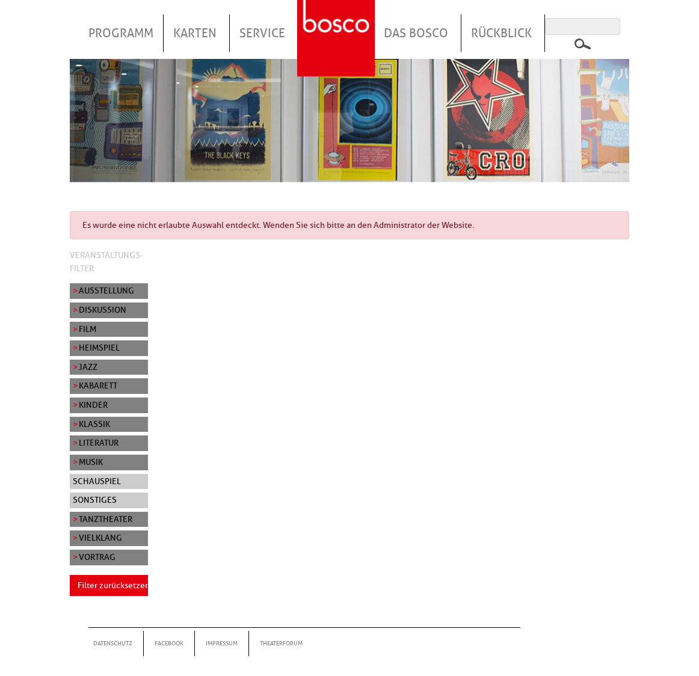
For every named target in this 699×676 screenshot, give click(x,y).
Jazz (88, 366)
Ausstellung (106, 290)
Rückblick (501, 33)
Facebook (169, 643)
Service (262, 33)
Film (87, 329)
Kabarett (98, 385)
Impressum (222, 643)
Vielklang (100, 537)
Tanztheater (105, 519)
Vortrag (97, 557)
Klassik (94, 424)
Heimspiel (99, 347)
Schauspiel (97, 481)
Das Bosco (416, 33)
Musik (91, 461)
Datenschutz (112, 643)
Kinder (93, 404)
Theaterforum (281, 643)
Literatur (99, 442)
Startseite (337, 23)
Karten (195, 33)
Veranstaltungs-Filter (106, 262)
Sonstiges (95, 499)
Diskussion (102, 309)
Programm (120, 33)
